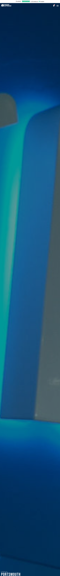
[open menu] (57, 5)
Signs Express (6, 5)
